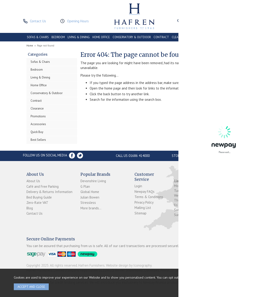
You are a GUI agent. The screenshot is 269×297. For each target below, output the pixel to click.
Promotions (38, 116)
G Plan (85, 186)
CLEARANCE (179, 37)
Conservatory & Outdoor (47, 93)
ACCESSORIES (220, 37)
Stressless (88, 202)
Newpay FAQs (144, 191)
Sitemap (140, 213)
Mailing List (142, 207)
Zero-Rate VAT (37, 202)
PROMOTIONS (199, 37)
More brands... (90, 208)
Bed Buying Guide (39, 197)
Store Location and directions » (199, 155)
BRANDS (236, 37)
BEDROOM (58, 37)
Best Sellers (38, 140)
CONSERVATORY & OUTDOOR (132, 37)
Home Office (39, 85)
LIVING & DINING (79, 37)
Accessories (38, 124)
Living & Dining (40, 77)
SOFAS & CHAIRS (38, 37)
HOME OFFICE (101, 37)
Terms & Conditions (148, 197)
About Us (33, 181)
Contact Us (34, 213)
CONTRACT (161, 37)
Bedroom (37, 70)
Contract (36, 101)
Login (138, 186)
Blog (29, 208)
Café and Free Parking (42, 186)
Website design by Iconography (129, 265)
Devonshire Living (93, 181)
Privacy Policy (144, 202)
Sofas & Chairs (40, 62)
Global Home (89, 192)
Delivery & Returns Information (49, 192)
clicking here (228, 277)
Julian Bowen (89, 197)
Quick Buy (37, 132)
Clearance (37, 108)
